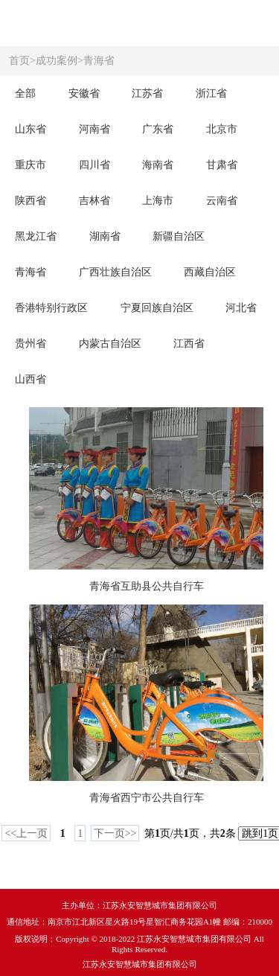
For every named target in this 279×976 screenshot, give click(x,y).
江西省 (189, 343)
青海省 (99, 60)
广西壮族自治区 (115, 272)
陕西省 (30, 200)
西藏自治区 (210, 272)
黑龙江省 (36, 236)
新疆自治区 (179, 236)
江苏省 (147, 93)
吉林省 (94, 200)
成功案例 (56, 60)
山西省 (30, 379)
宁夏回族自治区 (157, 307)
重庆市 (30, 164)
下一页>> (115, 833)
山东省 (30, 129)
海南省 (157, 164)
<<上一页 (26, 833)
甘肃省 (221, 164)
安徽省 (84, 93)
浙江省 (211, 93)
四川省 (94, 164)
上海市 (157, 200)
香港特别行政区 (51, 307)
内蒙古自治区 (110, 343)
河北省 (241, 307)
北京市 (221, 129)
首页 (19, 60)
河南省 (94, 129)
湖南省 (105, 236)
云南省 (221, 200)
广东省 (157, 129)
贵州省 (30, 343)
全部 (25, 93)
